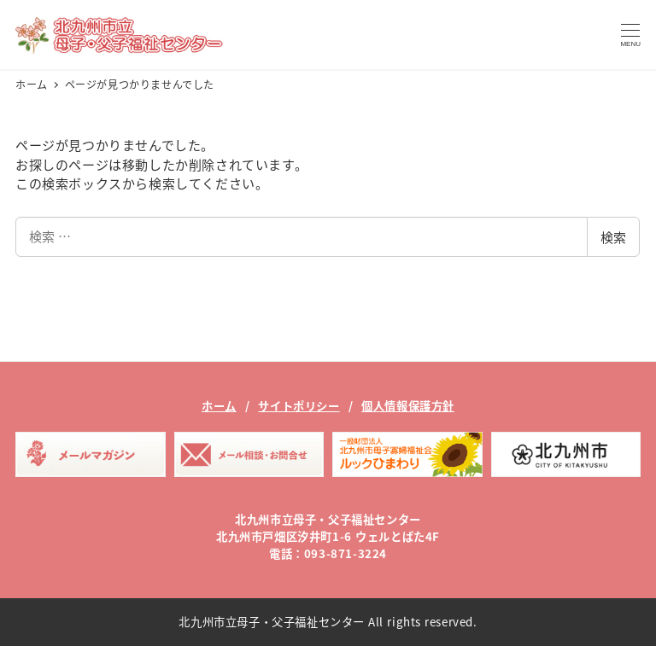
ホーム (219, 406)
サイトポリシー (298, 406)
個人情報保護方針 (407, 406)
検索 (613, 237)
